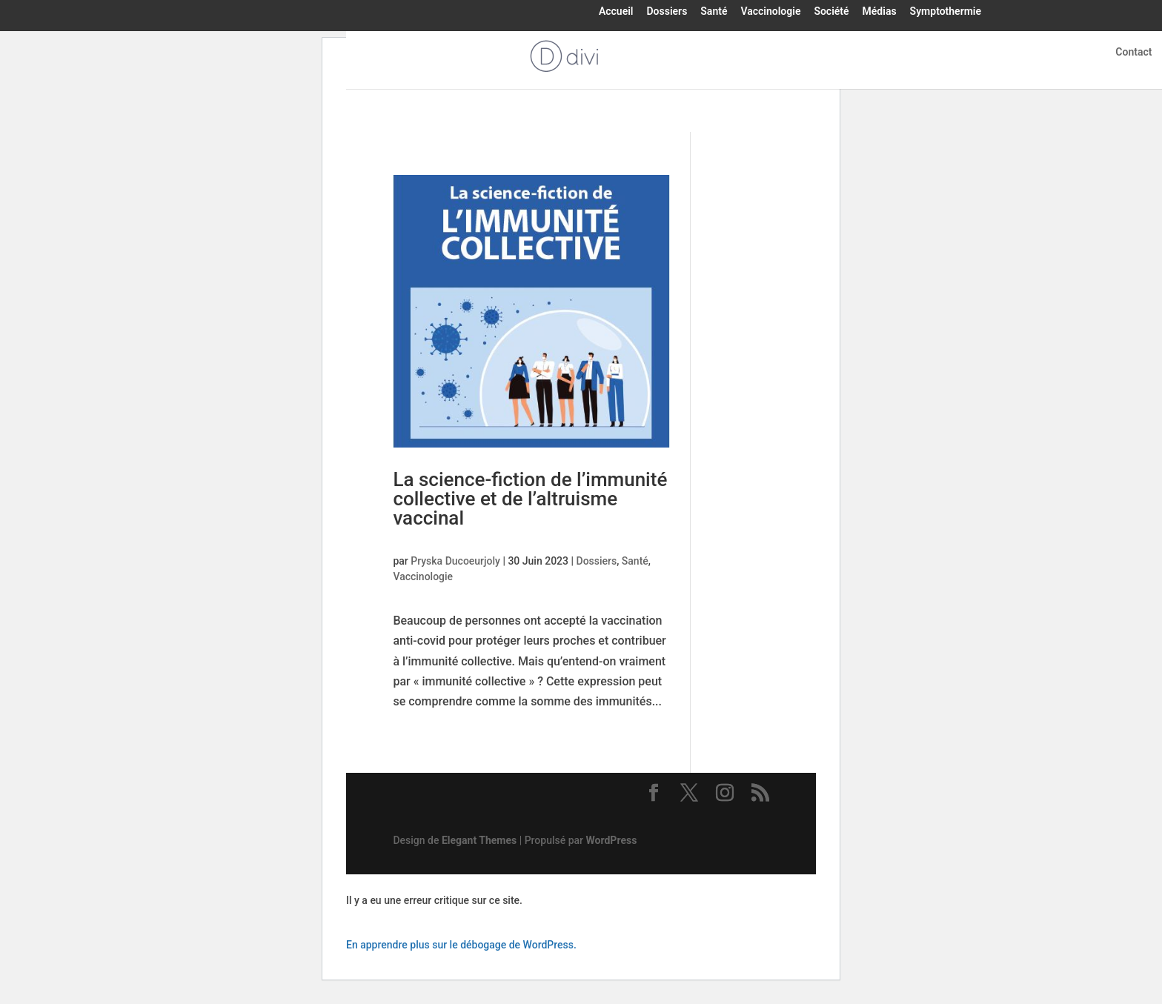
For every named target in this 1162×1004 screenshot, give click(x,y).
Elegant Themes (479, 840)
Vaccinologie (770, 12)
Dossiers (666, 12)
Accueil (616, 12)
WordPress (611, 840)
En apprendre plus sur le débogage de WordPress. (461, 945)
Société (831, 12)
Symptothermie (945, 12)
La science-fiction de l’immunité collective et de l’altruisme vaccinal (530, 498)
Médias (880, 12)
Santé (713, 12)
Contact (1133, 52)
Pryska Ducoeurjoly (455, 561)
